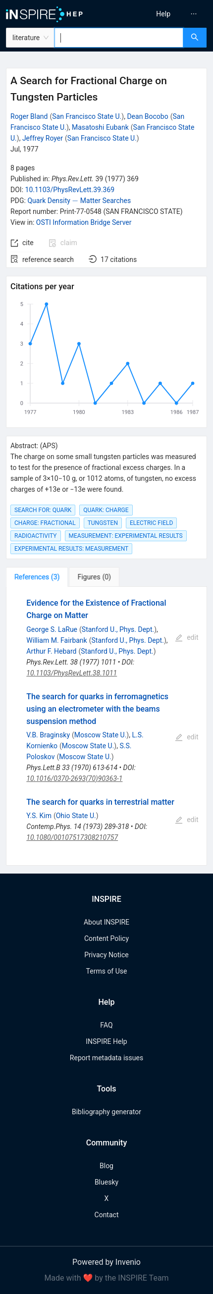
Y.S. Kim (39, 816)
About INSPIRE (106, 922)
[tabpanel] (106, 726)
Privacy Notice (106, 955)
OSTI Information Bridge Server (84, 222)
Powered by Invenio (106, 1262)
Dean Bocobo (147, 116)
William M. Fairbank (56, 640)
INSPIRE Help (106, 1041)
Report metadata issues (106, 1058)
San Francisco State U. (86, 116)
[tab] (36, 576)
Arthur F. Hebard (51, 651)
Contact (107, 1215)
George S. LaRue (51, 629)
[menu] (162, 14)
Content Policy (106, 938)
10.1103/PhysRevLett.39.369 (70, 190)
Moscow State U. (100, 735)
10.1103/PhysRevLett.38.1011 (71, 673)
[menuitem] (163, 14)
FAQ (106, 1025)
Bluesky (106, 1182)
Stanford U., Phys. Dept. (118, 629)
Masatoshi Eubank (100, 127)
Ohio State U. (76, 816)
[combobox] (118, 38)
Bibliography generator (106, 1112)
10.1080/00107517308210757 (72, 837)
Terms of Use (106, 971)
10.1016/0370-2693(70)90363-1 (74, 778)
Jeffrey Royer (42, 138)
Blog (106, 1166)
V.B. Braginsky (48, 735)
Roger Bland (29, 116)
